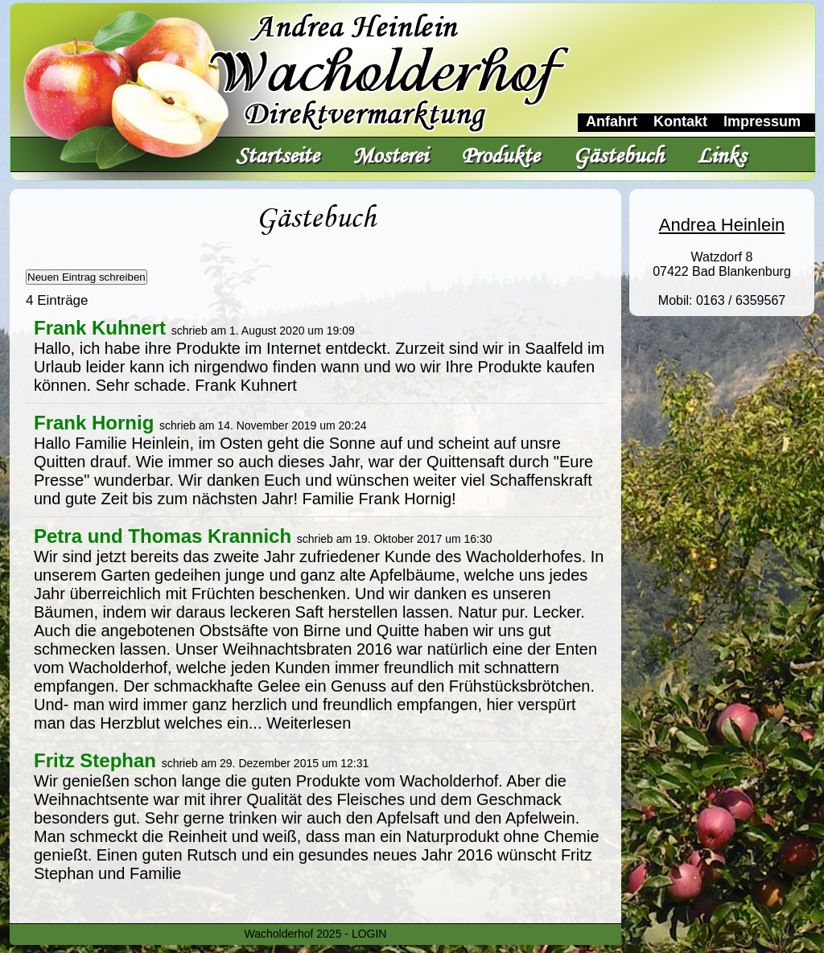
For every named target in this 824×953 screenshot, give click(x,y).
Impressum (762, 121)
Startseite (277, 155)
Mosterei (389, 155)
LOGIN (369, 933)
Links (721, 155)
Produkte (500, 155)
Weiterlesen (308, 723)
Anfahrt (611, 121)
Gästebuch (618, 155)
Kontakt (680, 121)
